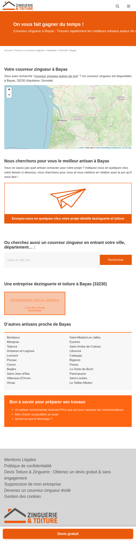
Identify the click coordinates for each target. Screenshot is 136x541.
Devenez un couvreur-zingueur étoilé (37, 490)
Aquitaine (52, 50)
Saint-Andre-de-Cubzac (85, 346)
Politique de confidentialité (28, 466)
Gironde (63, 50)
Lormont (12, 355)
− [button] (9, 95)
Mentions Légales (20, 459)
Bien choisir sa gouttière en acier (37, 414)
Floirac (74, 364)
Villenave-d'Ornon (19, 378)
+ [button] (9, 90)
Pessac (12, 360)
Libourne (75, 351)
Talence (12, 346)
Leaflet (81, 148)
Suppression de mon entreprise (32, 484)
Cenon (11, 364)
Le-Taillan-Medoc (81, 382)
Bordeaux (13, 337)
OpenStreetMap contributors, (109, 148)
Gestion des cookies (22, 496)
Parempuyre (78, 373)
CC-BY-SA (126, 148)
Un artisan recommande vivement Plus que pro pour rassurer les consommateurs (69, 409)
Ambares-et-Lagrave (20, 351)
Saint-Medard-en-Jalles (85, 337)
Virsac (11, 382)
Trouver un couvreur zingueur (29, 50)
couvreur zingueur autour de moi (56, 76)
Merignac (13, 342)
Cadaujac (76, 355)
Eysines (75, 342)
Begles (11, 369)
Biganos (75, 360)
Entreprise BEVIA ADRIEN (34, 300)
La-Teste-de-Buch (81, 369)
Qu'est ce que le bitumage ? (33, 419)
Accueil (8, 50)
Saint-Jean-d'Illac (18, 373)
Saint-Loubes (78, 378)
